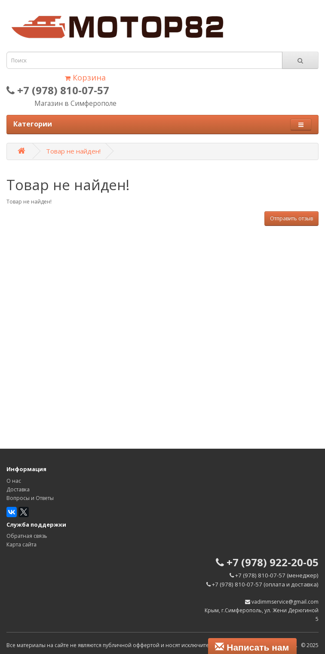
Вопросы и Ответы (30, 498)
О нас (13, 480)
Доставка (18, 489)
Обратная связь (26, 536)
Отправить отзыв (291, 218)
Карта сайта (21, 544)
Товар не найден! (73, 151)
